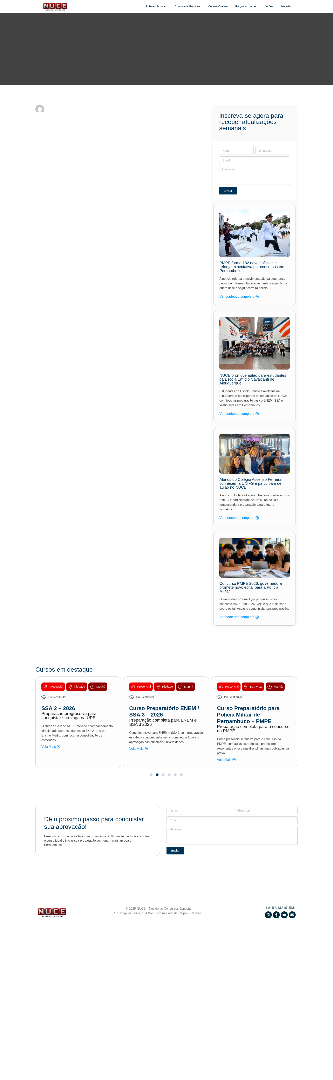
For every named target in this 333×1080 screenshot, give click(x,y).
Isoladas (286, 6)
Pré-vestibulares (156, 6)
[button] (37, 723)
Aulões (268, 6)
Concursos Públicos (187, 6)
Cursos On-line (218, 6)
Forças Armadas (245, 6)
